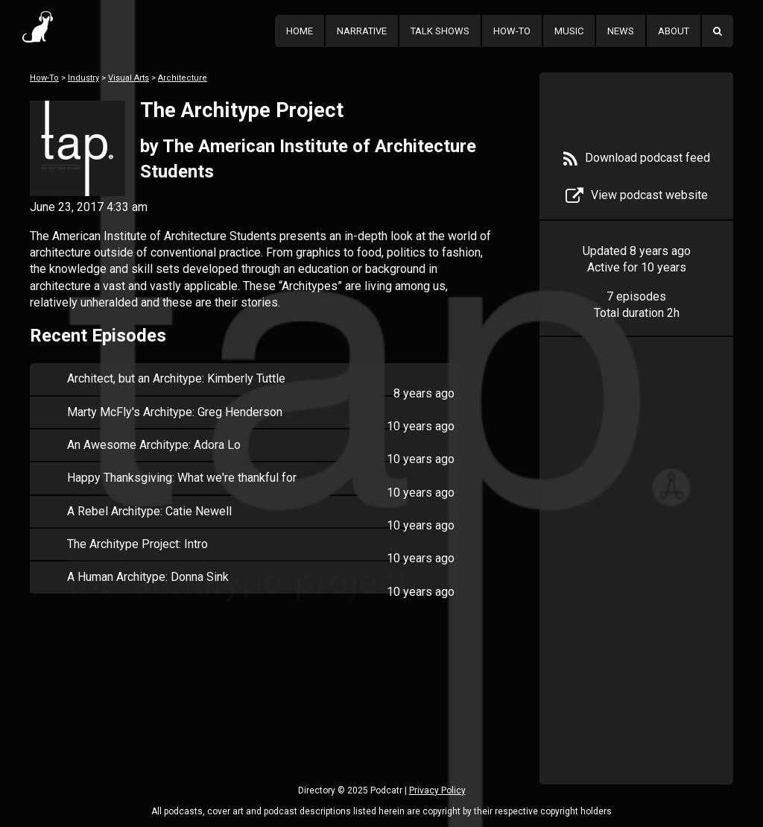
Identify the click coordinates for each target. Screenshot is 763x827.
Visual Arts (128, 78)
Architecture (182, 78)
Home (299, 31)
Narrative (362, 31)
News (620, 31)
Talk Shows (440, 31)
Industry (83, 78)
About (673, 31)
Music (568, 31)
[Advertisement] (636, 583)
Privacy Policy (437, 790)
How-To (512, 31)
